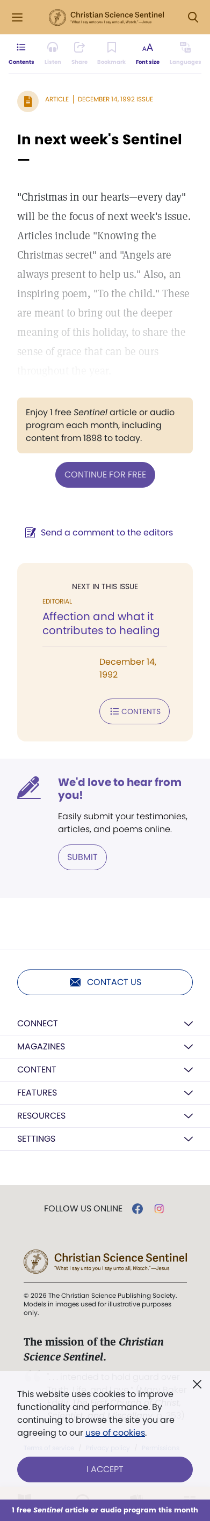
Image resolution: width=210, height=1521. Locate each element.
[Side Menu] (17, 17)
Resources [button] (41, 1115)
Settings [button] (36, 1139)
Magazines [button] (41, 1046)
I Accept (105, 1469)
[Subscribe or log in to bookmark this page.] (111, 53)
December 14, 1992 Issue (115, 99)
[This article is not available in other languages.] (185, 53)
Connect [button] (37, 1023)
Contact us (105, 982)
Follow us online (83, 1208)
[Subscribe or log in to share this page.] (79, 53)
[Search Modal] (193, 17)
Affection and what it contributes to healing (101, 623)
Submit (82, 857)
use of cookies (115, 1433)
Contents (134, 711)
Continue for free (105, 474)
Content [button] (36, 1069)
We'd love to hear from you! (120, 789)
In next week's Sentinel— (99, 150)
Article (57, 99)
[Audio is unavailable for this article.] (53, 53)
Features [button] (37, 1092)
